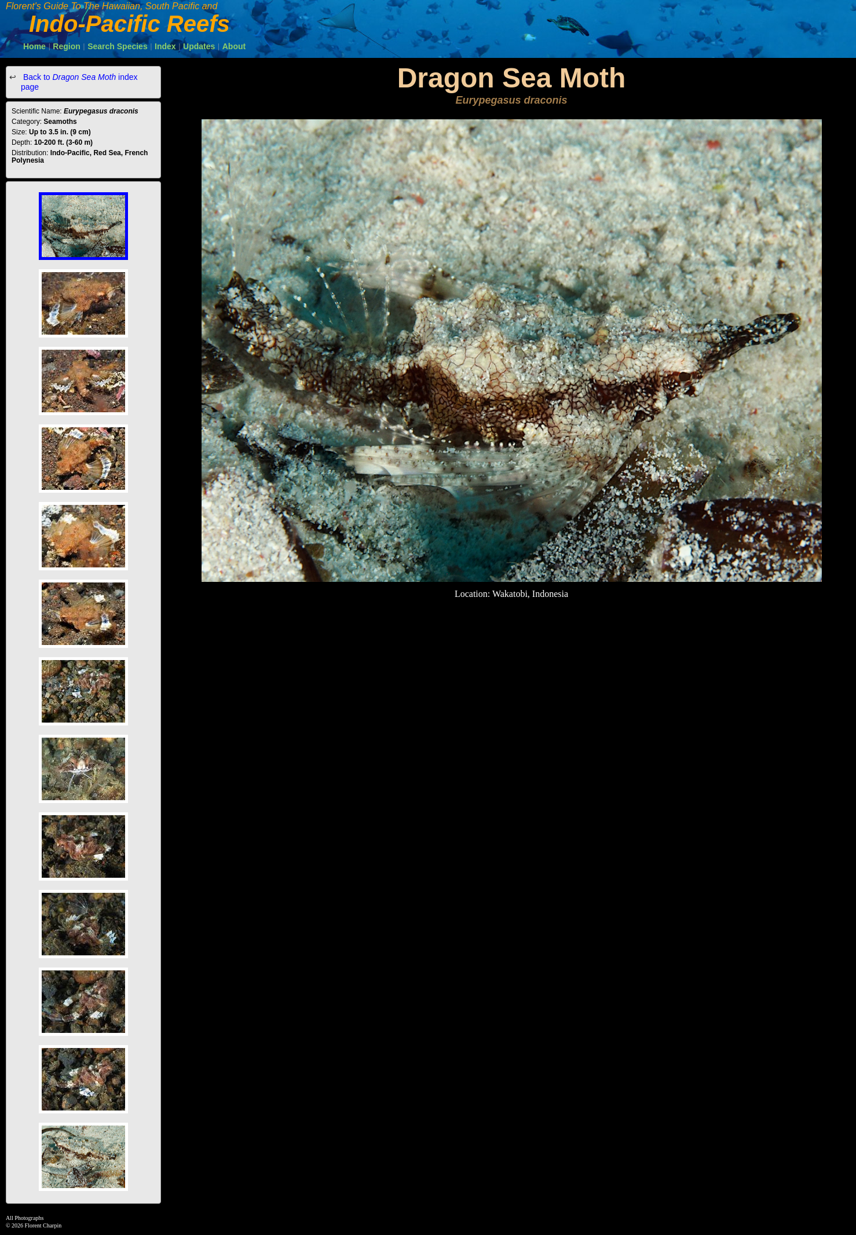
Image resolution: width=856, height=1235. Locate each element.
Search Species (117, 46)
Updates (199, 46)
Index (165, 46)
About (234, 46)
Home (34, 46)
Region (66, 46)
